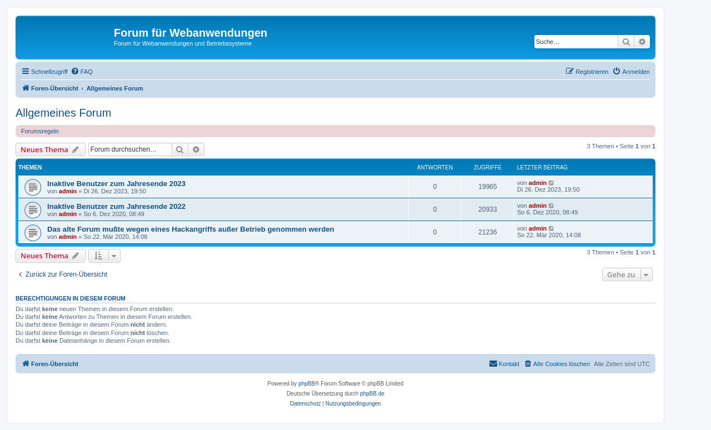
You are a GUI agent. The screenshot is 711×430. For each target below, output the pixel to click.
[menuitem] (82, 71)
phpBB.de (372, 394)
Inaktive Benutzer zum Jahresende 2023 (116, 183)
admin (68, 191)
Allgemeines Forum (63, 113)
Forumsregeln (40, 131)
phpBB (306, 384)
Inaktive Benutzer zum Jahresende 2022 (116, 206)
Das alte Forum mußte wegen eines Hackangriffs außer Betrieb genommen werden (190, 229)
